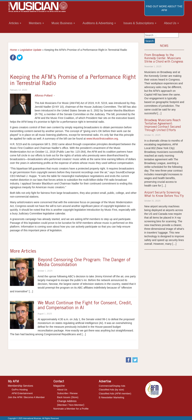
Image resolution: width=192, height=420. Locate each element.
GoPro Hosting (20, 389)
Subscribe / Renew (67, 393)
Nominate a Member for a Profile (71, 408)
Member (62, 405)
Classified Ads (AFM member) (115, 393)
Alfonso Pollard (43, 95)
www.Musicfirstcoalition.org (102, 138)
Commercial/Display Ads (112, 385)
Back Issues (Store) (67, 397)
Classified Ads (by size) (111, 389)
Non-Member (76, 405)
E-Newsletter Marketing (111, 397)
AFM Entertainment (22, 393)
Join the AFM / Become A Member (26, 397)
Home (13, 49)
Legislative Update (30, 49)
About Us (62, 389)
